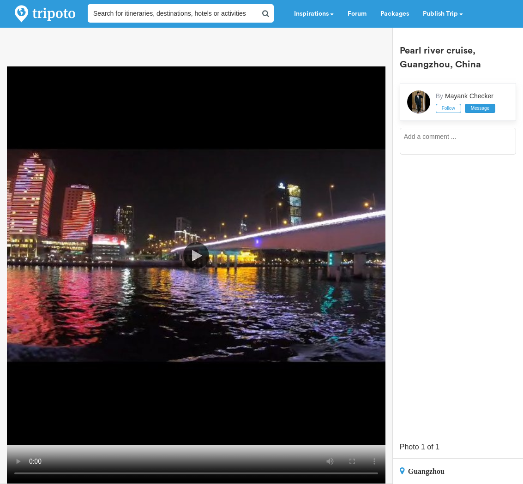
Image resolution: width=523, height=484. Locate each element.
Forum (357, 14)
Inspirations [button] (314, 14)
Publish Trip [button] (443, 14)
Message (480, 108)
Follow (448, 108)
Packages (394, 14)
